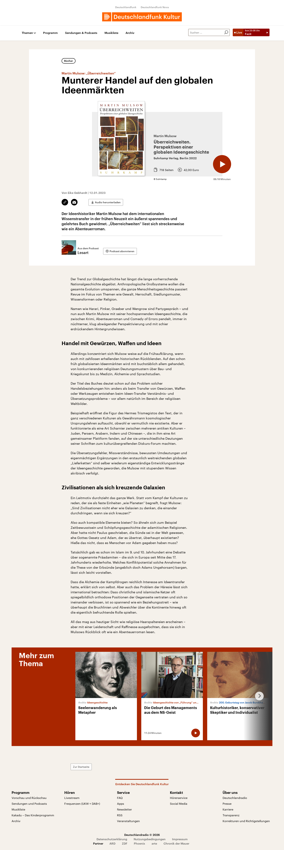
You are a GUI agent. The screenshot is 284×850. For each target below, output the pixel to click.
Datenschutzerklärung (112, 839)
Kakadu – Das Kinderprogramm (33, 815)
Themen (27, 32)
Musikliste (111, 32)
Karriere (228, 809)
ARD (112, 843)
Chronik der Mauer (176, 843)
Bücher (68, 60)
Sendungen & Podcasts (81, 32)
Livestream (72, 797)
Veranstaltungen (128, 821)
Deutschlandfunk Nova (155, 7)
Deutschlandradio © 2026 (142, 834)
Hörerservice (178, 797)
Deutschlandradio (235, 797)
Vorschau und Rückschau (29, 797)
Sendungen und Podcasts (29, 803)
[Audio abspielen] (222, 164)
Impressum (180, 839)
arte (154, 843)
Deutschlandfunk (125, 7)
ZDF (124, 843)
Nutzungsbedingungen (150, 839)
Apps (120, 803)
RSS (119, 815)
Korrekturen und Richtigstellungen (246, 821)
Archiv (130, 32)
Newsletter (124, 809)
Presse (227, 803)
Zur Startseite (81, 766)
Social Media (178, 803)
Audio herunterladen (108, 202)
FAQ (120, 797)
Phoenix (139, 843)
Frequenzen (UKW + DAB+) (82, 803)
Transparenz (231, 815)
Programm (50, 32)
